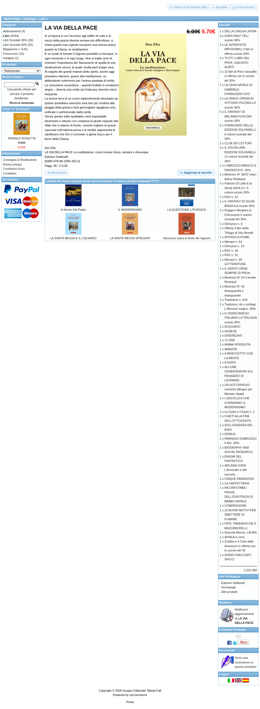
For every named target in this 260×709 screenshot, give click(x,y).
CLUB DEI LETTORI (238, 143)
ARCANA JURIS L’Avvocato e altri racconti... (236, 470)
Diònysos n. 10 (234, 246)
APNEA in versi (235, 537)
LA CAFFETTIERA (237, 483)
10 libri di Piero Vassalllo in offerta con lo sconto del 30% (241, 76)
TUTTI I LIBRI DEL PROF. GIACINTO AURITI (237, 62)
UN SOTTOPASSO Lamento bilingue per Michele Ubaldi (238, 389)
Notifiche (225, 602)
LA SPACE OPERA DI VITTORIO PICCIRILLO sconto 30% (240, 103)
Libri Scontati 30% (15, 40)
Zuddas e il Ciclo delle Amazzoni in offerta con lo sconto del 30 (240, 546)
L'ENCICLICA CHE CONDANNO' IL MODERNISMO (237, 403)
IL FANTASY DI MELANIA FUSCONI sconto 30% (238, 116)
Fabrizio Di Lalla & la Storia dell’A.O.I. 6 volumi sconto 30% (238, 188)
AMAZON (231, 349)
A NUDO (230, 362)
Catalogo (29, 18)
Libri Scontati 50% (15, 44)
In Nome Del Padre (73, 209)
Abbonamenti (12, 31)
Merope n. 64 (233, 241)
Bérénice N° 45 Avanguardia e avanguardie (235, 291)
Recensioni (227, 650)
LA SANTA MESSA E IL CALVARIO (73, 238)
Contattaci (10, 173)
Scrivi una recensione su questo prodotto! (245, 662)
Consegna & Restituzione (20, 159)
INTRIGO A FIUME (237, 237)
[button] (188, 7)
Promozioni (10, 53)
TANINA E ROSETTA (22, 138)
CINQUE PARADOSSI (239, 478)
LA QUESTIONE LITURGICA (186, 209)
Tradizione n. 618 (236, 299)
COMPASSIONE (235, 505)
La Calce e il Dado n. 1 (240, 411)
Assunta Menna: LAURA (241, 532)
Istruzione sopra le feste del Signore (187, 238)
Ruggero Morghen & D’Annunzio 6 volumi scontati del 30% (238, 215)
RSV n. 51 (231, 255)
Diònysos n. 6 (234, 223)
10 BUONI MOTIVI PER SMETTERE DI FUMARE (240, 515)
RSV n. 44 (231, 250)
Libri (43, 18)
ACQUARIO (232, 326)
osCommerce (138, 695)
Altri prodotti (229, 591)
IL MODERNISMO (130, 209)
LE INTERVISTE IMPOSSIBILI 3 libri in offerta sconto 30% (239, 49)
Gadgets (8, 58)
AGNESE (231, 331)
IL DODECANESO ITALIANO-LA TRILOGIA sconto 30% (241, 318)
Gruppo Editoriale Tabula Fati (142, 690)
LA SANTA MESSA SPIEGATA (130, 238)
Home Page (12, 18)
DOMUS (230, 434)
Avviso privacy (12, 164)
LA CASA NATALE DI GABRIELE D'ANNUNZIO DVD (239, 89)
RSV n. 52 (231, 197)
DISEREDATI (233, 335)
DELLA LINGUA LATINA (240, 31)
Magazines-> (11, 49)
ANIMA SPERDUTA (238, 344)
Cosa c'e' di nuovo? (16, 109)
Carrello (224, 25)
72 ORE (230, 340)
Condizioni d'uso (14, 168)
